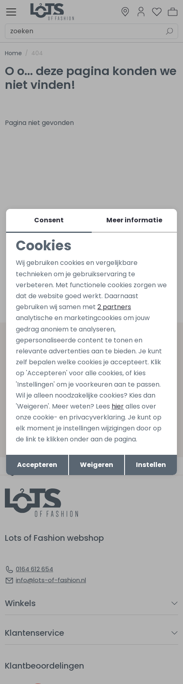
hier (118, 406)
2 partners (114, 307)
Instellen (151, 464)
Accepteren (37, 464)
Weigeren (96, 464)
